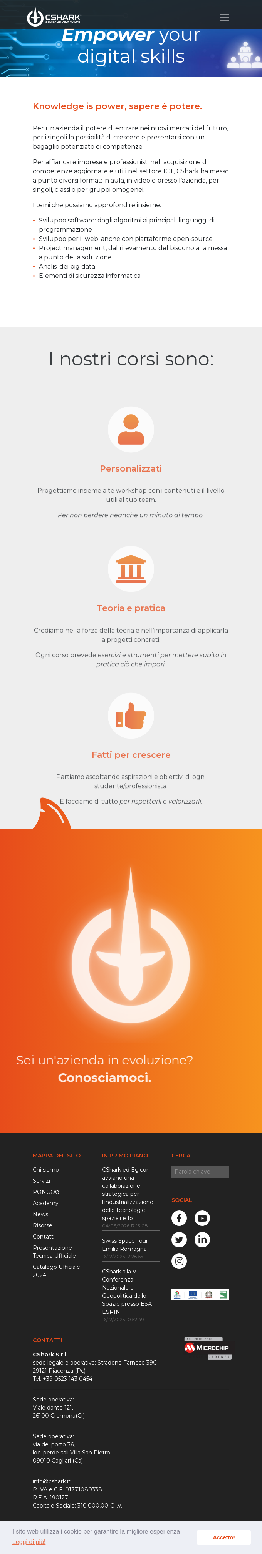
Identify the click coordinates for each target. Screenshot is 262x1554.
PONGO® (46, 1192)
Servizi (41, 1180)
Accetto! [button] (224, 1537)
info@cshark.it (52, 1481)
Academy (46, 1203)
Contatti (44, 1236)
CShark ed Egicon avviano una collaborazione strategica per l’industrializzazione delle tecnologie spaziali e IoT (127, 1194)
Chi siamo (46, 1169)
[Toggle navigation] (224, 17)
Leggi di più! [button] (28, 1542)
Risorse (42, 1225)
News (40, 1214)
